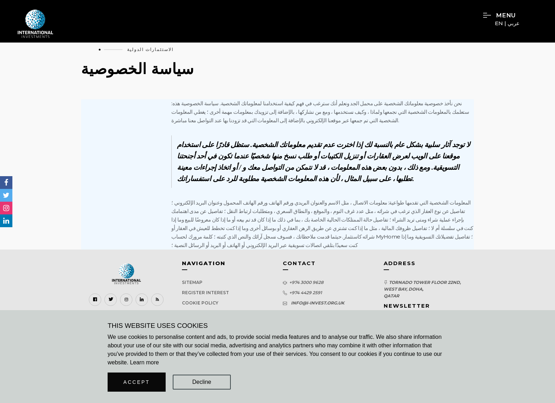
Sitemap (192, 282)
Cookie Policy (200, 303)
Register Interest (205, 292)
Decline (201, 382)
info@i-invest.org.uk (316, 303)
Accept (137, 382)
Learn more (144, 362)
